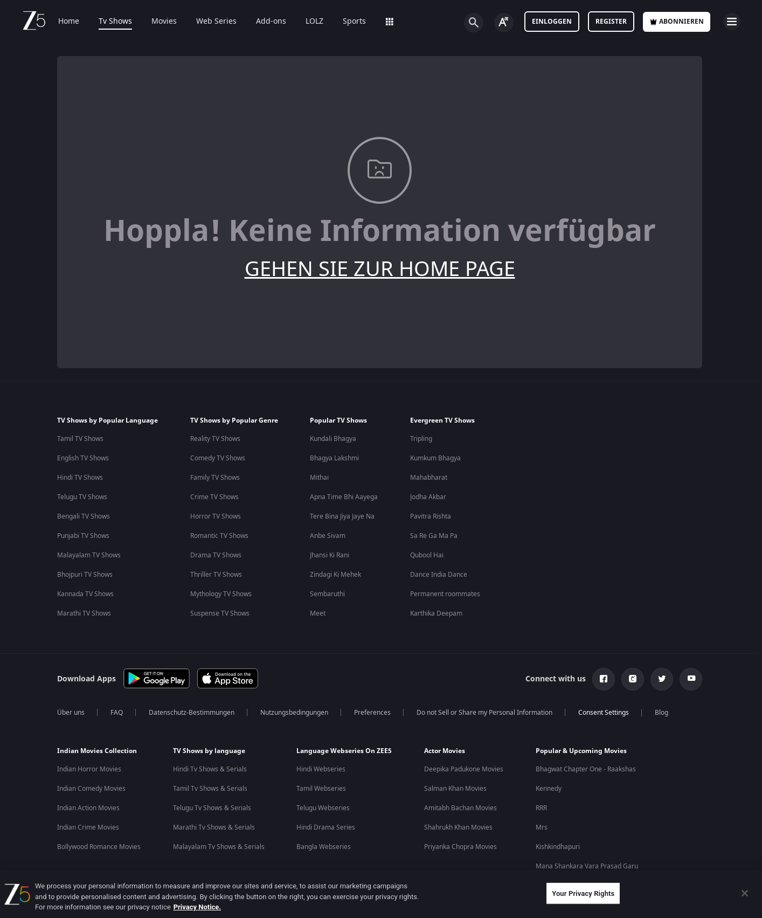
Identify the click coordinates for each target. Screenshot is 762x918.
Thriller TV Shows (216, 574)
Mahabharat (428, 477)
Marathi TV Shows (84, 613)
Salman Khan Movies (455, 788)
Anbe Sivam (327, 536)
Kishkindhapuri (558, 847)
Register (611, 21)
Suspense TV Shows (220, 613)
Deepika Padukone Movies (463, 769)
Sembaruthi (327, 594)
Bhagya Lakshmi (334, 458)
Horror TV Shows (215, 516)
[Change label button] (504, 22)
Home (68, 21)
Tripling (421, 439)
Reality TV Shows (215, 439)
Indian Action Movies (88, 808)
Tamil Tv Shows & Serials (210, 788)
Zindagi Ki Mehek (335, 574)
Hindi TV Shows (80, 477)
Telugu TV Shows (82, 497)
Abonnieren (676, 21)
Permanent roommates (445, 594)
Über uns (71, 712)
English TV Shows (83, 458)
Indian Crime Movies (88, 827)
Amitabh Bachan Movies (460, 808)
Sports (354, 21)
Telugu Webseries (323, 808)
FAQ (116, 712)
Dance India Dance (438, 574)
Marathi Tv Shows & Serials (214, 827)
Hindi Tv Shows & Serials (210, 769)
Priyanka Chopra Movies (460, 847)
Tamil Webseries (321, 788)
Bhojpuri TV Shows (85, 574)
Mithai (319, 477)
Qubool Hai (427, 555)
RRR (541, 808)
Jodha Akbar (428, 497)
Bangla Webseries (323, 847)
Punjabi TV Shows (83, 536)
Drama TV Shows (215, 555)
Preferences (372, 712)
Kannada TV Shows (85, 594)
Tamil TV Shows (80, 439)
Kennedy (549, 788)
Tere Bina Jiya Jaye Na (342, 516)
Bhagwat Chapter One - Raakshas (586, 769)
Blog (661, 712)
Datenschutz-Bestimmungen (191, 712)
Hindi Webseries (320, 769)
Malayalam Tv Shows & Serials (219, 847)
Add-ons (271, 21)
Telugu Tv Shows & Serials (212, 808)
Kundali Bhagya (333, 439)
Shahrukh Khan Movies (458, 827)
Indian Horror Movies (89, 769)
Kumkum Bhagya (435, 458)
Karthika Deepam (436, 613)
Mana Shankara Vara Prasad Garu (587, 866)
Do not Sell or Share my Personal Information (484, 712)
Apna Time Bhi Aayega (344, 497)
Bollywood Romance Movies (99, 847)
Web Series (216, 21)
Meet (317, 613)
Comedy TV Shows (217, 458)
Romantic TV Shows (219, 536)
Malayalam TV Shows (89, 555)
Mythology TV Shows (221, 594)
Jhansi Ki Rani (329, 555)
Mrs (542, 827)
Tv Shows (115, 21)
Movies (164, 21)
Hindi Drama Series (325, 827)
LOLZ (314, 21)
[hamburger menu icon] (731, 21)
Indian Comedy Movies (91, 788)
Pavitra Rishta (430, 516)
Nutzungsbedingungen (294, 712)
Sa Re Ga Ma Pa (434, 536)
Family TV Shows (215, 477)
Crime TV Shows (214, 497)
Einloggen (552, 21)
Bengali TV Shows (83, 516)
